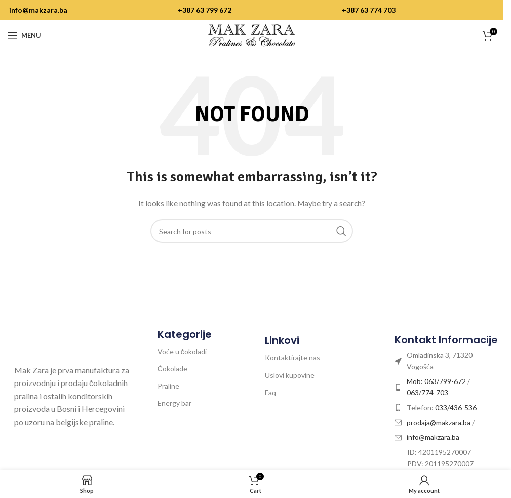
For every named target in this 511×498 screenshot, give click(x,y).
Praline (168, 385)
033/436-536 (456, 407)
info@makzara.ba (38, 10)
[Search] (251, 231)
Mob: (415, 381)
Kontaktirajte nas (292, 357)
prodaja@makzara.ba (439, 422)
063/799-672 (445, 381)
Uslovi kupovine (290, 375)
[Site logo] (252, 34)
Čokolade (172, 368)
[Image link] (67, 342)
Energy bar (174, 403)
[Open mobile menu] (24, 35)
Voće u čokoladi (182, 351)
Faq (270, 392)
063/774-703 (427, 392)
